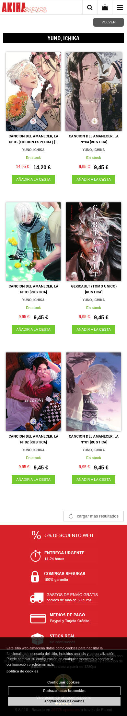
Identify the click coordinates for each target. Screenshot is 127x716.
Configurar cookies (63, 682)
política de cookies (22, 671)
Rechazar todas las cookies (64, 691)
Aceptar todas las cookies (64, 701)
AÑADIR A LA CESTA (33, 179)
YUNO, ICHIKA (33, 150)
